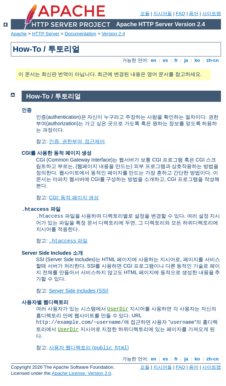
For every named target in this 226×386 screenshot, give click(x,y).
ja (186, 60)
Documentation (80, 33)
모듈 (145, 13)
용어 (193, 13)
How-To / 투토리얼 (53, 96)
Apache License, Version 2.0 (81, 373)
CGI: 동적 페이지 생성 (74, 197)
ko (197, 60)
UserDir (118, 309)
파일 (68, 241)
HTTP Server (45, 33)
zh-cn (212, 60)
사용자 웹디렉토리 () (89, 347)
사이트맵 (211, 13)
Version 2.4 (113, 33)
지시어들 (162, 13)
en (154, 60)
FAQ (180, 13)
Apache (19, 33)
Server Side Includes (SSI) (78, 291)
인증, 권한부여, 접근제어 (77, 141)
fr (176, 60)
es (165, 60)
